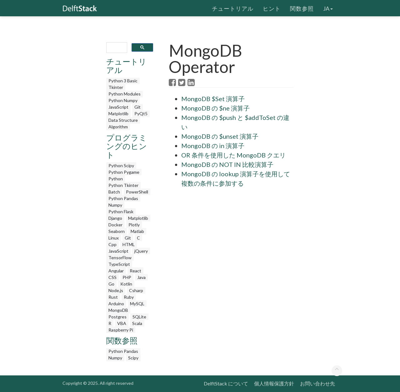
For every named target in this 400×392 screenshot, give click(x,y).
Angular (116, 270)
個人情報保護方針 (274, 383)
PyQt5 (141, 113)
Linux (113, 237)
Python (115, 178)
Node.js (115, 290)
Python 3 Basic (123, 80)
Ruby (129, 297)
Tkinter (115, 87)
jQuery (141, 251)
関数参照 (302, 7)
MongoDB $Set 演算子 (213, 98)
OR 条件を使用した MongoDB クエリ (233, 155)
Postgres (117, 316)
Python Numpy (123, 100)
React (135, 270)
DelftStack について (226, 383)
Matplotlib (118, 113)
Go (111, 283)
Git (137, 107)
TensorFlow (120, 257)
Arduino (116, 303)
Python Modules (124, 93)
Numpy (115, 205)
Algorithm (118, 126)
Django (115, 218)
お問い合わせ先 (317, 383)
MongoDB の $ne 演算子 (215, 108)
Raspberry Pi (120, 330)
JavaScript (118, 107)
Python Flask (120, 211)
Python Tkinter (123, 185)
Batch (114, 191)
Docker (115, 224)
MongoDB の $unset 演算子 (219, 136)
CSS (112, 277)
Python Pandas (123, 198)
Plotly (134, 224)
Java (141, 277)
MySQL (137, 303)
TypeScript (119, 264)
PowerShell (137, 191)
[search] (116, 47)
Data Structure (123, 120)
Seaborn (116, 231)
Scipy (133, 357)
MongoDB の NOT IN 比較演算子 (227, 164)
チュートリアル (232, 7)
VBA (121, 323)
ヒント (272, 7)
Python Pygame (123, 172)
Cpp (112, 244)
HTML (128, 244)
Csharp (136, 290)
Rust (113, 297)
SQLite (139, 316)
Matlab (137, 231)
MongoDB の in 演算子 (212, 145)
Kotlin (126, 283)
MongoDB (118, 310)
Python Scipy (121, 165)
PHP (126, 277)
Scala (137, 323)
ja (328, 7)
